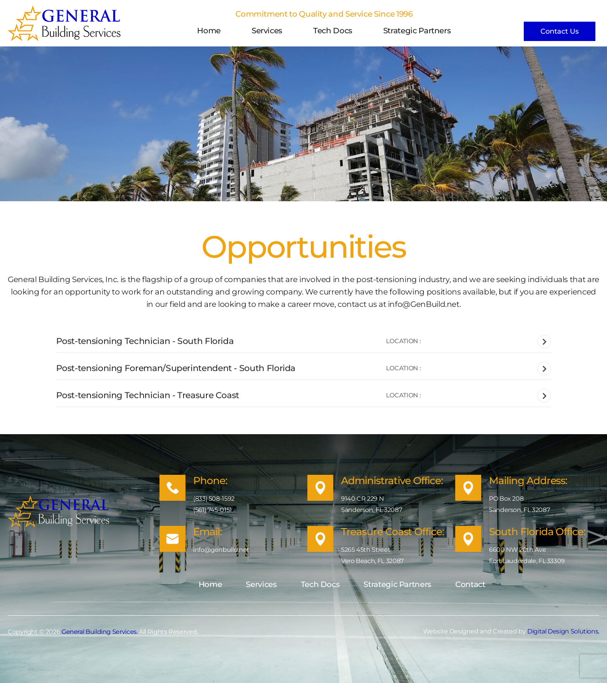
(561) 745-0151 (212, 510)
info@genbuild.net (221, 549)
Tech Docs (332, 30)
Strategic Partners (417, 30)
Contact (470, 584)
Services (267, 30)
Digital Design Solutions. (563, 631)
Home (209, 30)
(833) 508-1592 (214, 498)
